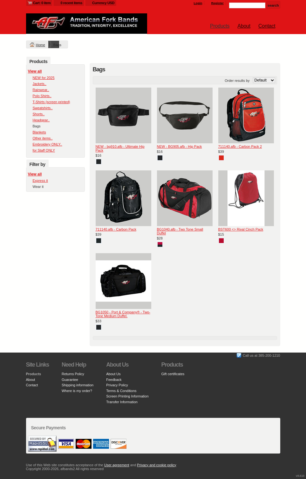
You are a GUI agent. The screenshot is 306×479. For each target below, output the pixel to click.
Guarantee (70, 380)
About (243, 26)
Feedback (113, 380)
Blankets (39, 132)
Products (219, 26)
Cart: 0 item (42, 3)
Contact (266, 26)
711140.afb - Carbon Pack (116, 229)
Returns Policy (73, 374)
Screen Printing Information (127, 396)
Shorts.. (39, 114)
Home (40, 45)
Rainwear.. (41, 90)
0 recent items (71, 3)
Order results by (237, 80)
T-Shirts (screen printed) (51, 102)
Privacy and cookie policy (156, 465)
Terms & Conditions (121, 391)
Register (217, 3)
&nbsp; (123, 115)
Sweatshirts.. (43, 108)
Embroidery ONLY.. (47, 144)
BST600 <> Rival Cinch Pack (240, 229)
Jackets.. (39, 84)
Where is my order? (77, 391)
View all (35, 71)
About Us (113, 374)
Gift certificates (173, 374)
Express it (40, 180)
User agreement (116, 465)
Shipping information (77, 385)
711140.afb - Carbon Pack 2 (240, 146)
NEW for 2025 (44, 78)
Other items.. (43, 138)
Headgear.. (41, 120)
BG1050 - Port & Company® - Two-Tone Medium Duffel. (123, 314)
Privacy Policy (117, 385)
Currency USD (103, 3)
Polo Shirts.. (42, 96)
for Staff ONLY (44, 150)
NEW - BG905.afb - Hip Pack (179, 146)
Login (198, 3)
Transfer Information (122, 402)
